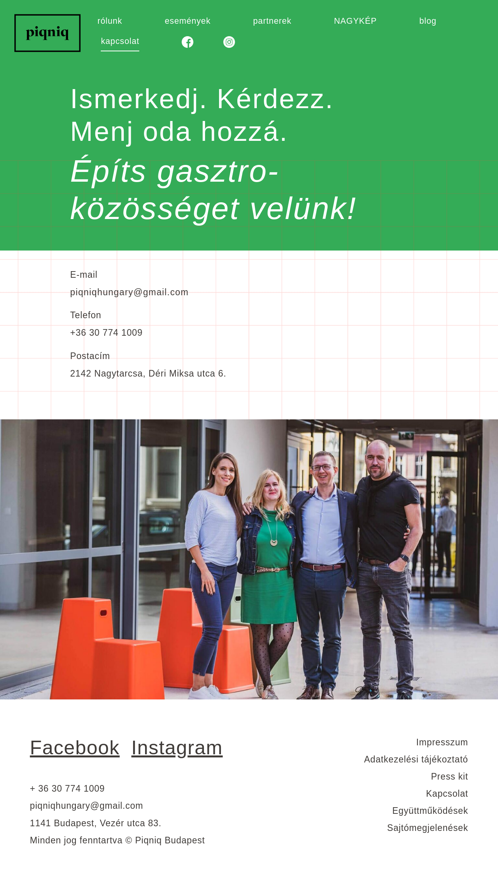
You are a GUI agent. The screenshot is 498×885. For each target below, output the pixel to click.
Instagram (177, 748)
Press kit (449, 776)
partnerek (272, 21)
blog (428, 21)
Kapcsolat (447, 794)
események (187, 21)
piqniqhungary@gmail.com (129, 292)
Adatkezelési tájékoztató (416, 759)
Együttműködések (430, 811)
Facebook (75, 748)
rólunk (109, 21)
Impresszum (442, 742)
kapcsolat (120, 41)
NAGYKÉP (355, 21)
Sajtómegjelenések (427, 828)
